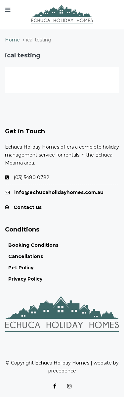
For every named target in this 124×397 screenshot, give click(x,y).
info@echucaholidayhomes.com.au (58, 192)
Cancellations (25, 256)
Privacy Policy (25, 279)
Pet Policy (20, 268)
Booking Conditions (33, 245)
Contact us (28, 207)
